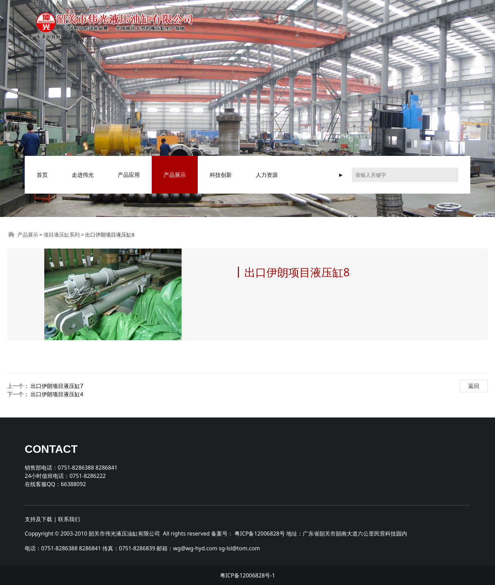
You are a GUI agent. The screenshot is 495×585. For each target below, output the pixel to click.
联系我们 (69, 519)
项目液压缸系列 (62, 234)
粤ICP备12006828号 (259, 533)
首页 (42, 175)
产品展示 (175, 175)
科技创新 (221, 175)
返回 (473, 386)
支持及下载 (38, 519)
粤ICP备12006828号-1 (247, 575)
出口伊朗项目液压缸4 (57, 394)
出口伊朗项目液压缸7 (57, 386)
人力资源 (267, 175)
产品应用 (129, 175)
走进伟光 (83, 175)
